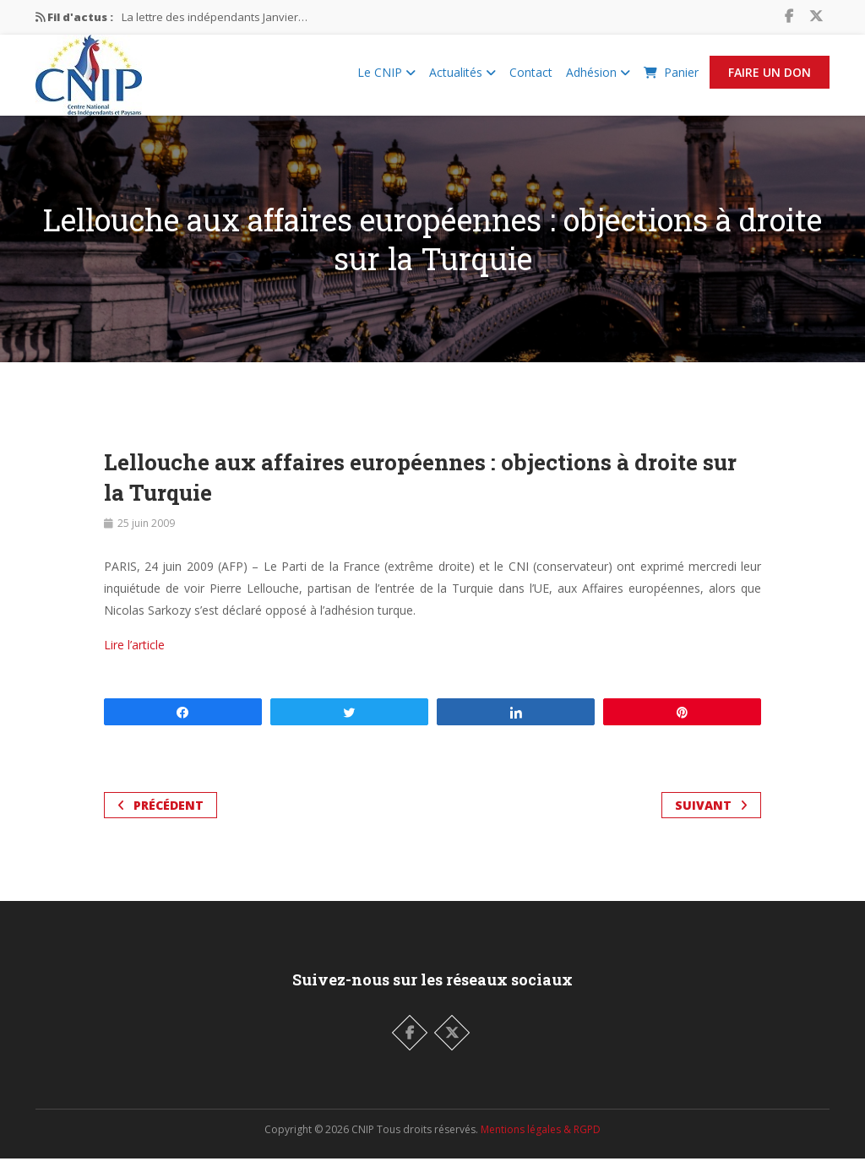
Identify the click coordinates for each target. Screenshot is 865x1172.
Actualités (462, 79)
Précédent (160, 819)
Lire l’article (134, 658)
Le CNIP (386, 79)
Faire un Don (769, 79)
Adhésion (598, 79)
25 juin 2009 (146, 536)
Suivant (711, 819)
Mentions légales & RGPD (541, 1143)
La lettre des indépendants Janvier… (214, 16)
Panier (671, 79)
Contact (530, 79)
